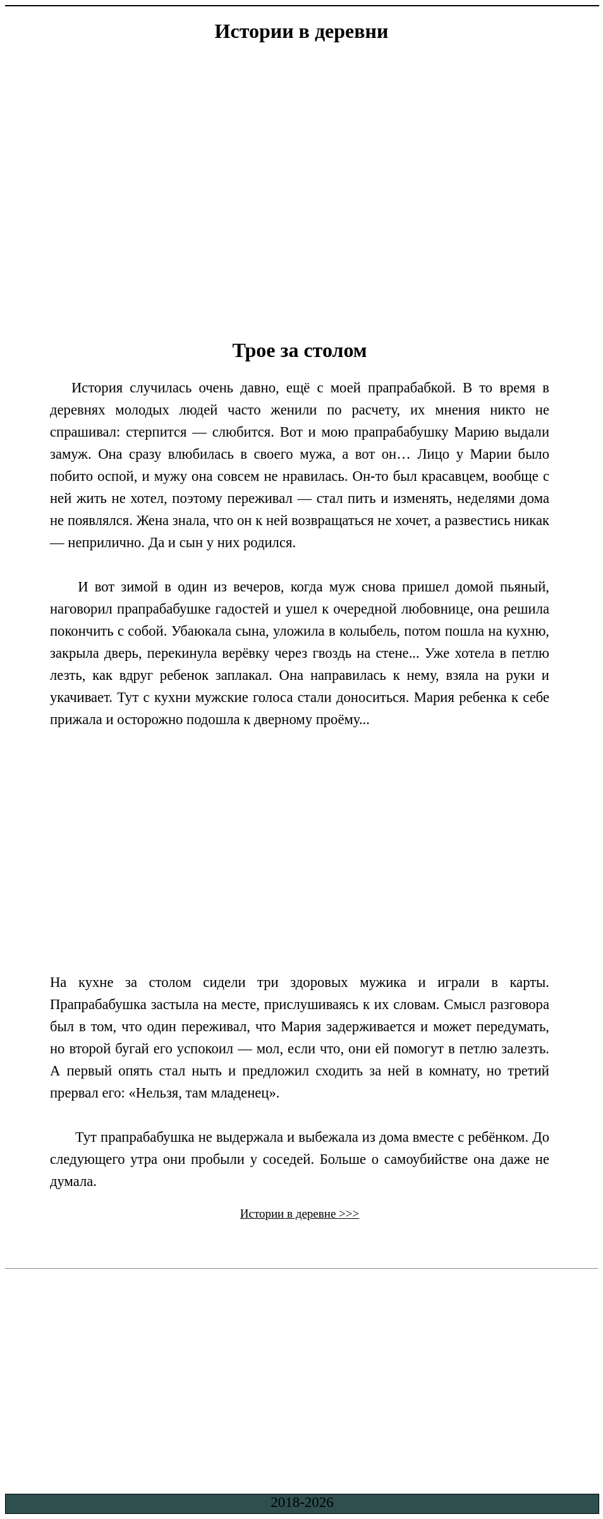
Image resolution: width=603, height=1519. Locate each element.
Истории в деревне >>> (300, 1213)
